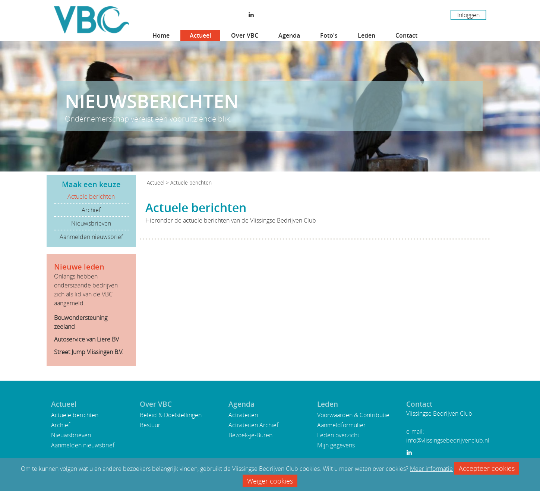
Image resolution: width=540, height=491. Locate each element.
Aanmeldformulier (341, 425)
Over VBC (244, 35)
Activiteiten (243, 415)
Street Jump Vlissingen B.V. (88, 352)
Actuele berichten (91, 196)
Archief (91, 210)
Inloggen (468, 15)
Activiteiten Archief (253, 425)
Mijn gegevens (336, 445)
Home (161, 35)
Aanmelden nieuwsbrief (91, 237)
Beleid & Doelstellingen (171, 415)
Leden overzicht (338, 435)
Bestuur (150, 425)
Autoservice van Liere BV (86, 339)
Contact (406, 35)
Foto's (329, 35)
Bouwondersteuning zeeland (80, 322)
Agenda (289, 35)
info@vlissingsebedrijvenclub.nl (447, 440)
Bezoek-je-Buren (250, 435)
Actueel (200, 35)
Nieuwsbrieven (91, 223)
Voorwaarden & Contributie (353, 415)
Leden (366, 35)
